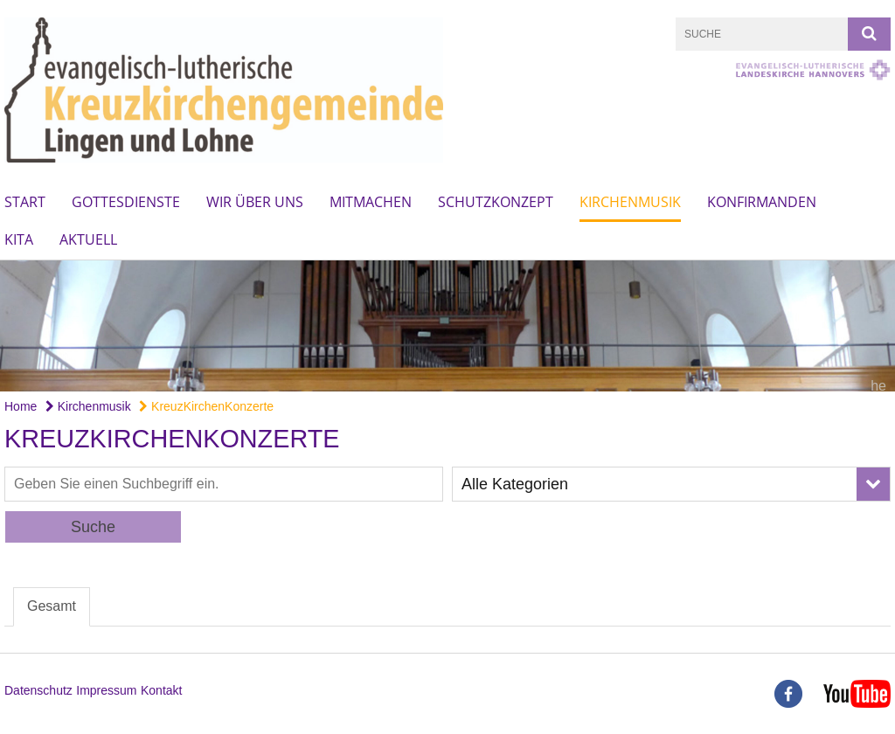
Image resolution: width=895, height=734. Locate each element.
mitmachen (371, 201)
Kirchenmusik (630, 201)
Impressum (106, 690)
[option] (447, 325)
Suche (93, 527)
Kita (18, 239)
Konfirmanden (761, 201)
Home (20, 406)
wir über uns (254, 201)
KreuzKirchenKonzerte (206, 406)
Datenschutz (38, 690)
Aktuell (88, 239)
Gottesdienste (126, 201)
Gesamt (51, 606)
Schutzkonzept (495, 201)
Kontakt (161, 690)
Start (24, 201)
